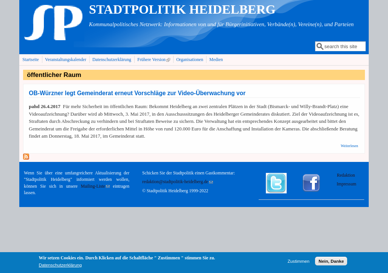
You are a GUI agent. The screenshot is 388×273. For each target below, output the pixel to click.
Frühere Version (154, 59)
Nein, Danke (331, 261)
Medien (216, 59)
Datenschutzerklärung (111, 59)
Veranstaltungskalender (65, 59)
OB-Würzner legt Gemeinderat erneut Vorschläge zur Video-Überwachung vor (137, 93)
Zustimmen (298, 261)
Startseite (30, 59)
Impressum (346, 184)
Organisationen (189, 59)
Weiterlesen (349, 146)
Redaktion (346, 175)
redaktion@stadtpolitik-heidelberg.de (177, 181)
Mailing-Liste (95, 186)
